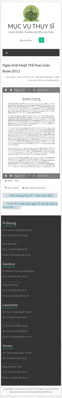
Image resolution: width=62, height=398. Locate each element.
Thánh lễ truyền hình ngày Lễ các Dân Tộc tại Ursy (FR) (30, 205)
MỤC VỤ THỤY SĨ (31, 26)
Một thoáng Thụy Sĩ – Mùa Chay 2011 (30, 195)
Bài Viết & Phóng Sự (35, 187)
